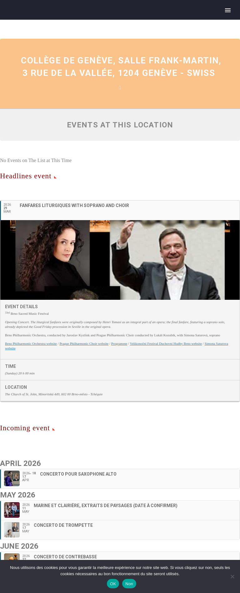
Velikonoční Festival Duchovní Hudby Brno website (166, 343)
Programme (119, 343)
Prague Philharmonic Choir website (83, 343)
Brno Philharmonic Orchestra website (31, 343)
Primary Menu (228, 10)
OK (113, 583)
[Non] (232, 576)
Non (129, 583)
